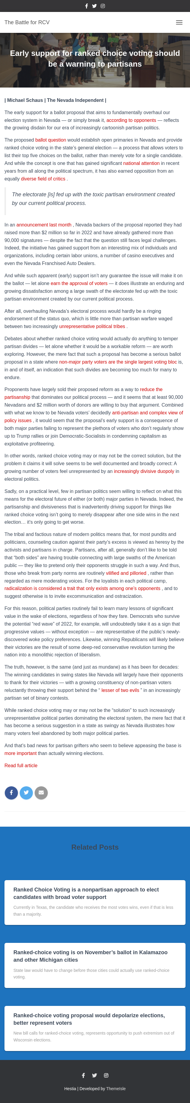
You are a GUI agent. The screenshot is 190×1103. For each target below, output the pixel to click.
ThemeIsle (116, 1088)
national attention (142, 163)
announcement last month (44, 224)
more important (21, 753)
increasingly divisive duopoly (144, 471)
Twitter (94, 7)
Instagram (103, 7)
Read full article (20, 765)
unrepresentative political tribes (92, 326)
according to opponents (131, 120)
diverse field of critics (44, 178)
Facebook (86, 7)
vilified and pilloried (127, 573)
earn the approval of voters (80, 283)
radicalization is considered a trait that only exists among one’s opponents (83, 588)
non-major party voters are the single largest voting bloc (118, 361)
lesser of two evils (121, 690)
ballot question (51, 140)
